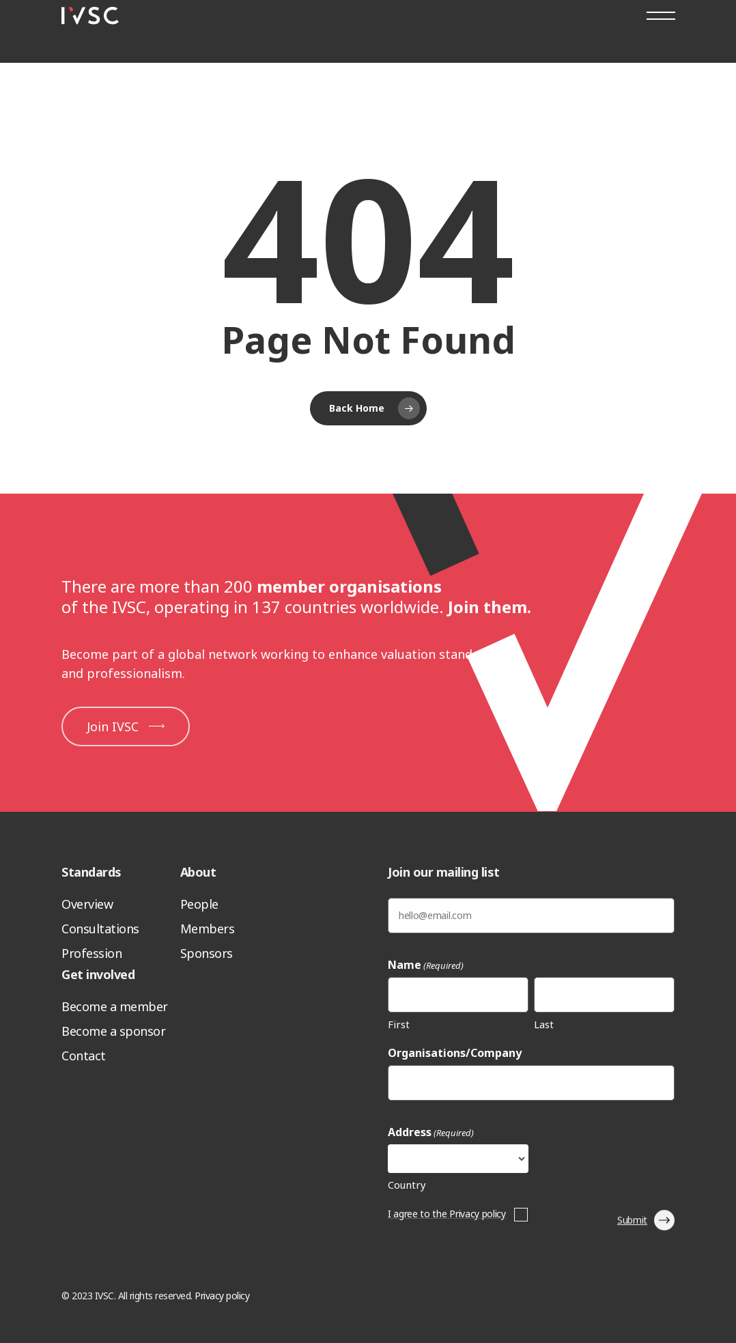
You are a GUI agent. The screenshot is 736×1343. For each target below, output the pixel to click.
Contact (83, 1055)
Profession (91, 953)
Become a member (114, 1006)
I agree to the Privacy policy (447, 1214)
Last (544, 1024)
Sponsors (206, 953)
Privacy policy (222, 1295)
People (199, 904)
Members (207, 928)
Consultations (100, 928)
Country (407, 1184)
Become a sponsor (113, 1031)
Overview (87, 904)
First (399, 1024)
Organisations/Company (455, 1052)
